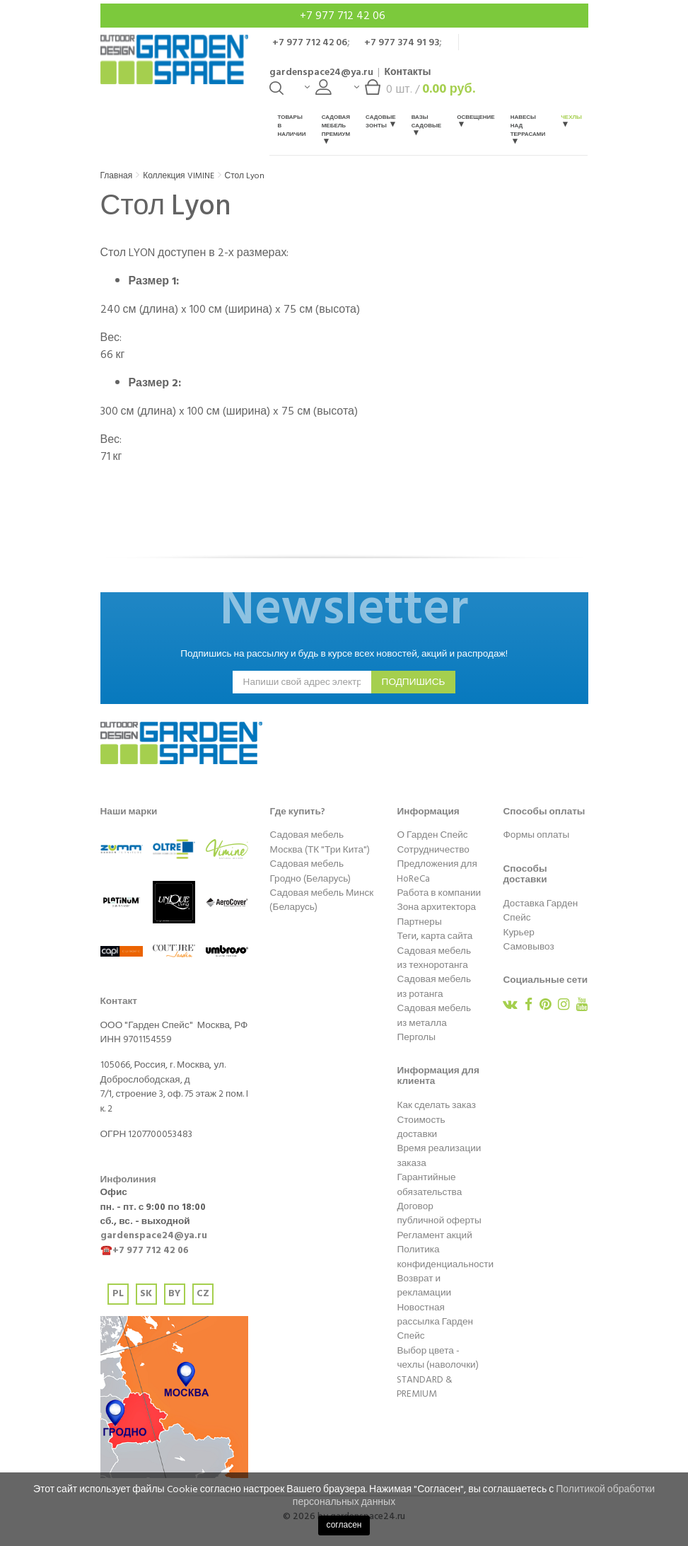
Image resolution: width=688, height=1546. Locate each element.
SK (146, 1293)
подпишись (413, 682)
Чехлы (571, 120)
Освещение (475, 120)
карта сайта (446, 936)
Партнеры (419, 922)
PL (118, 1293)
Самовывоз (528, 946)
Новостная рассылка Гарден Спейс (435, 1322)
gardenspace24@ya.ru (321, 72)
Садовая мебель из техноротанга (434, 958)
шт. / (414, 92)
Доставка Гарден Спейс (540, 910)
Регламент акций (434, 1235)
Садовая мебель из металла (434, 1015)
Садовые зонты (381, 121)
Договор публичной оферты (439, 1213)
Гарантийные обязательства (429, 1184)
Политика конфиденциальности (445, 1256)
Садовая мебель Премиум (336, 128)
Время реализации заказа (439, 1155)
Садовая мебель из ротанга (434, 986)
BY (174, 1293)
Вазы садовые (427, 124)
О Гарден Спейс (432, 835)
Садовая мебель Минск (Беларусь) (321, 900)
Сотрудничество (433, 850)
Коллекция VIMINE (178, 176)
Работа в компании (439, 893)
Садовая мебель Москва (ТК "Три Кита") (319, 842)
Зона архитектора (436, 907)
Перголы (416, 1037)
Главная (116, 176)
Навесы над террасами (528, 128)
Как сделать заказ (436, 1105)
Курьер (518, 932)
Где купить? (297, 811)
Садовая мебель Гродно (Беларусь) (310, 871)
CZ (203, 1293)
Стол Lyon (244, 176)
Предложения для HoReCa (437, 871)
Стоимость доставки (421, 1127)
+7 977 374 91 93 (401, 42)
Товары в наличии (291, 126)
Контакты (407, 72)
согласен (344, 1525)
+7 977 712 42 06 (344, 15)
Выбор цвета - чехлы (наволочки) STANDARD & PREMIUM (437, 1372)
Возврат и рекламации (424, 1285)
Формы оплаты (536, 835)
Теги (406, 936)
